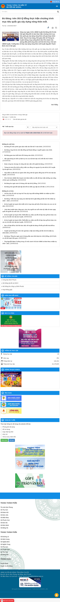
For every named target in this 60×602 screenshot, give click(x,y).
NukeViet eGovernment (24, 589)
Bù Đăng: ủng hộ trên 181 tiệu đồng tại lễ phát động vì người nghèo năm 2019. (28, 150)
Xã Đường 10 (4, 536)
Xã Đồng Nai (4, 554)
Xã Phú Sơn (4, 547)
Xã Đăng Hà (4, 528)
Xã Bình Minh (4, 525)
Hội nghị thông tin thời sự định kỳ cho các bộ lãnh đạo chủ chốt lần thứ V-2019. (28, 158)
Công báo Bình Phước (9, 280)
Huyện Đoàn (4, 563)
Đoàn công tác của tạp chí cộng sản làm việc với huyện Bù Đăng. (24, 164)
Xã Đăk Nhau (4, 517)
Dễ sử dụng (5, 429)
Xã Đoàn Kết (4, 512)
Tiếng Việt (54, 1)
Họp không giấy (7, 289)
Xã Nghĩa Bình (5, 542)
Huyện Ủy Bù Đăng (6, 566)
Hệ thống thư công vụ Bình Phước (13, 286)
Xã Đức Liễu (4, 515)
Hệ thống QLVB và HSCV (10, 283)
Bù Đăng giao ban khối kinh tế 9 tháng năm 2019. (19, 155)
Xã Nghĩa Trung (5, 544)
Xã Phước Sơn (5, 520)
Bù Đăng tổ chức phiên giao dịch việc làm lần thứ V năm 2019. (23, 146)
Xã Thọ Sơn (4, 510)
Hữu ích (4, 434)
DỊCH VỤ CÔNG (9, 313)
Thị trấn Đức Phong (6, 507)
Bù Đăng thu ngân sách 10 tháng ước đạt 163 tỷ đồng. (20, 183)
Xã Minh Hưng (4, 539)
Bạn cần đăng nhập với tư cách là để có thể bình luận (28, 133)
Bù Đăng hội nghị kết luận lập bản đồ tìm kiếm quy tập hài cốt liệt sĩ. (25, 186)
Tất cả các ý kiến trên (8, 437)
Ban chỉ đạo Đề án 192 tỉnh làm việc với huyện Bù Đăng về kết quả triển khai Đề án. (29, 225)
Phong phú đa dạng (8, 427)
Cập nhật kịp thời (7, 432)
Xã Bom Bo (4, 522)
